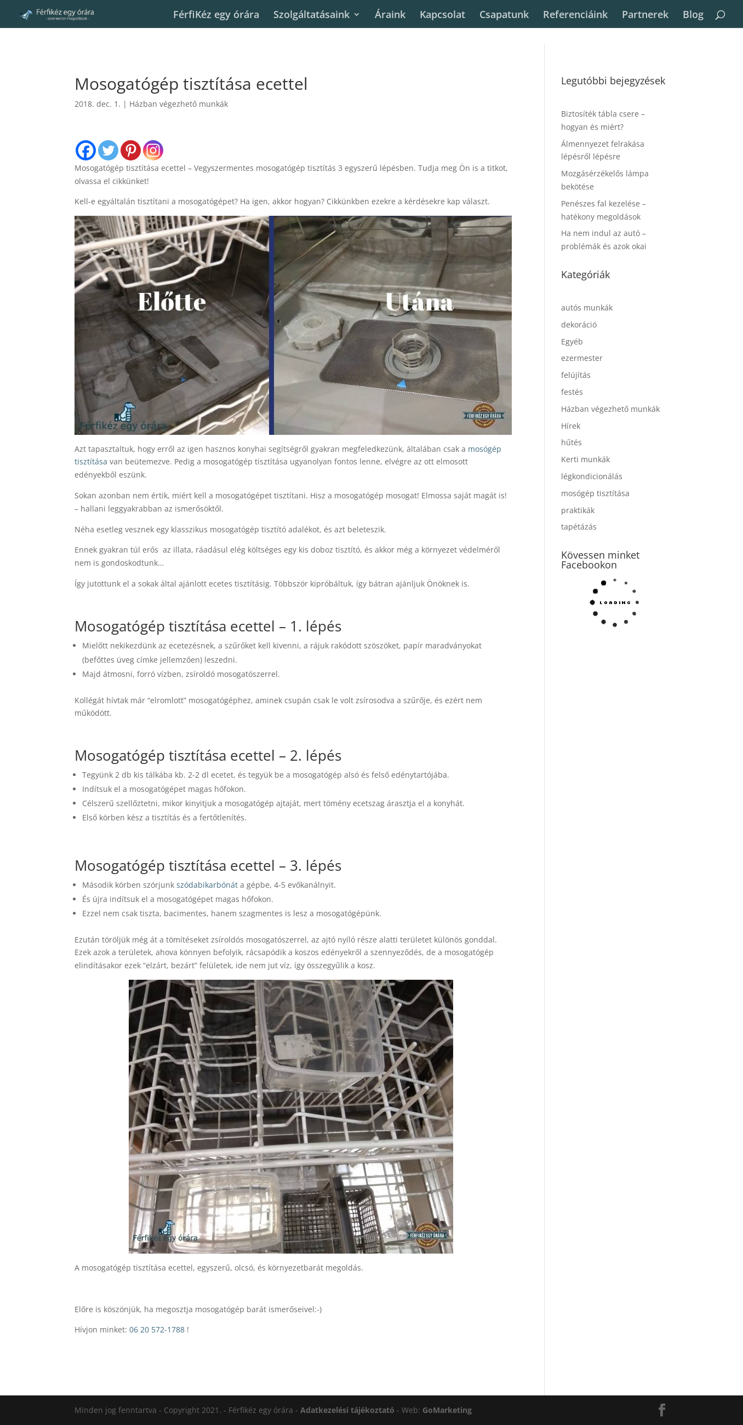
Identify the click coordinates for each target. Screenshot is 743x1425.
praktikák (578, 510)
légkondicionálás (591, 476)
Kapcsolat (442, 15)
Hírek (570, 426)
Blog (693, 15)
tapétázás (579, 526)
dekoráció (579, 324)
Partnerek (645, 15)
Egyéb (572, 341)
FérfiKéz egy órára (216, 15)
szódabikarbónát (207, 885)
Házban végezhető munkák (178, 104)
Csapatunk (504, 15)
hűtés (571, 442)
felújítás (576, 375)
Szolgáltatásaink (311, 15)
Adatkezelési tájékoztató (347, 1410)
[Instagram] (153, 150)
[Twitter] (108, 150)
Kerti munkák (585, 459)
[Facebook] (86, 150)
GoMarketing (447, 1410)
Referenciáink (575, 15)
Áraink (390, 15)
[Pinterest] (131, 150)
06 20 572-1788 (157, 1329)
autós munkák (587, 307)
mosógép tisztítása (595, 493)
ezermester (582, 358)
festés (572, 392)
